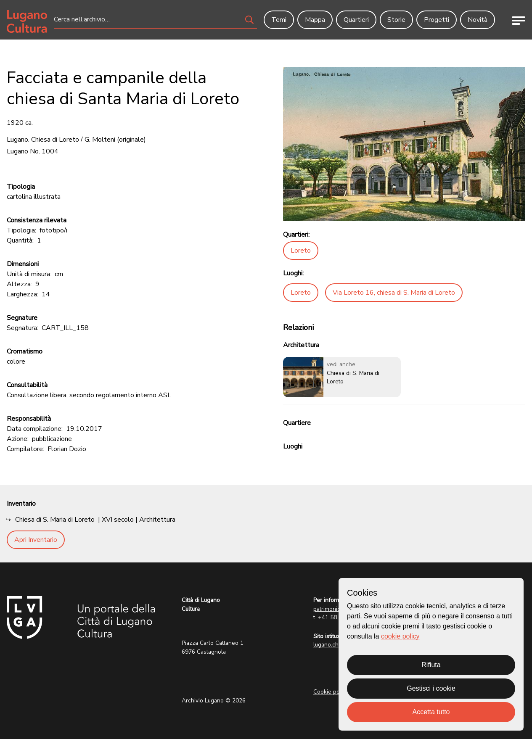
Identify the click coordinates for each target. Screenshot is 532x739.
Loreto (301, 250)
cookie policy (400, 636)
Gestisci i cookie (431, 688)
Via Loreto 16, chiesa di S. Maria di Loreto (394, 292)
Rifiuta (430, 664)
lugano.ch (326, 645)
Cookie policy (331, 692)
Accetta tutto (431, 711)
